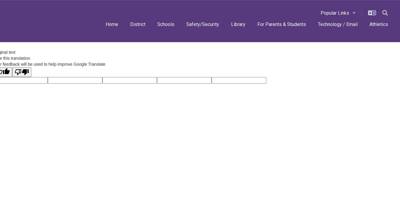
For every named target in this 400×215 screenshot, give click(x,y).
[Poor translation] (21, 72)
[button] (338, 13)
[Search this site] (385, 13)
